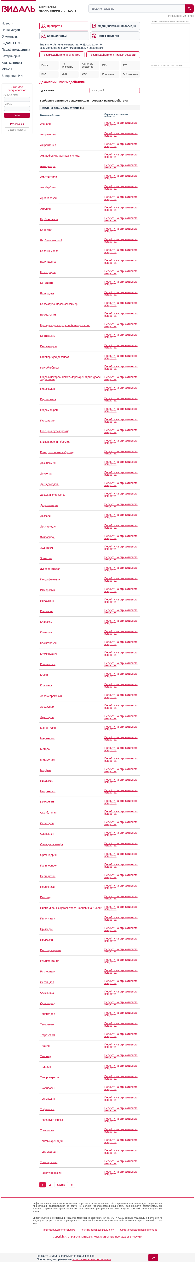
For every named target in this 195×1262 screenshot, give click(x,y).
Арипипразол (48, 198)
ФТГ (125, 65)
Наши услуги (11, 30)
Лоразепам (47, 706)
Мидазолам (47, 759)
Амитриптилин (49, 176)
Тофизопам (47, 1109)
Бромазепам (48, 314)
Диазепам (46, 473)
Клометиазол (48, 643)
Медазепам (47, 738)
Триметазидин (49, 1151)
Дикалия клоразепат (53, 494)
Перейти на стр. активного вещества (121, 124)
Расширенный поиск (181, 15)
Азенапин (46, 123)
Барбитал (46, 229)
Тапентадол (47, 1013)
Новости (8, 23)
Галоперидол (48, 346)
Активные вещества (87, 65)
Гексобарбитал (49, 367)
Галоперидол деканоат (54, 357)
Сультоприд (47, 1003)
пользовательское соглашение (91, 1259)
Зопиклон (46, 558)
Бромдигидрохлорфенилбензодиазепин (65, 325)
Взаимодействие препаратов (62, 54)
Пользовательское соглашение (58, 1229)
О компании (10, 36)
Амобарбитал (48, 187)
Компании (108, 74)
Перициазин (47, 876)
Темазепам (47, 1024)
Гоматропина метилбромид (57, 452)
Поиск (44, 65)
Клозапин (46, 632)
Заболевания (130, 74)
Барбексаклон (49, 219)
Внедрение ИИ (12, 75)
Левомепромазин (51, 696)
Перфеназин (48, 886)
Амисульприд (48, 166)
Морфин (45, 770)
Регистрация (17, 124)
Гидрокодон (47, 388)
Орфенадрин (48, 854)
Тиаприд (45, 1056)
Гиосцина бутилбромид (54, 431)
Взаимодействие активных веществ (113, 54)
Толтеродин (47, 1098)
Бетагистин (47, 282)
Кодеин (44, 674)
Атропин (45, 208)
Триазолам (47, 1130)
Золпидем (46, 547)
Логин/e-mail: (11, 95)
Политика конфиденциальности (97, 1229)
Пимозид (45, 897)
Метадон (45, 749)
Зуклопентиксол (50, 568)
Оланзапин (47, 833)
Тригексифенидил (51, 1141)
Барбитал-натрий (51, 240)
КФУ (104, 65)
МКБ (64, 74)
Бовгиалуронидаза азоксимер (58, 304)
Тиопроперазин (49, 1077)
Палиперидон (48, 865)
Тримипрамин (48, 1162)
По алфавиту (67, 65)
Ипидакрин (47, 600)
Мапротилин (48, 727)
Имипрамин (47, 590)
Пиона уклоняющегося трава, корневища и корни (71, 907)
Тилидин (45, 1066)
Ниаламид (46, 780)
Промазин (46, 939)
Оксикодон (47, 823)
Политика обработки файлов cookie (137, 1229)
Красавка (46, 685)
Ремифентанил (49, 960)
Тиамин (45, 1045)
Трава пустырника (51, 1119)
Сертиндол (47, 982)
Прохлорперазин (50, 950)
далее (61, 1184)
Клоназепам (47, 664)
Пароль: (8, 104)
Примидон (46, 929)
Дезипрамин (48, 462)
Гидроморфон (49, 409)
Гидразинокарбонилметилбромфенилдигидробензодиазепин (71, 378)
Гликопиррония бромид (55, 441)
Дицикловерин (49, 505)
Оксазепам (47, 802)
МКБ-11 (7, 69)
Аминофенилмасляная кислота (59, 155)
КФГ (43, 74)
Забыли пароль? (17, 129)
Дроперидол (48, 526)
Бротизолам (47, 335)
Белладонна (48, 261)
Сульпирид (47, 992)
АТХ (84, 74)
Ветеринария (11, 56)
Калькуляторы (12, 62)
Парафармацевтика (16, 49)
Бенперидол (48, 272)
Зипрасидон (47, 537)
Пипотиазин (47, 918)
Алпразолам (48, 134)
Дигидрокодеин (49, 484)
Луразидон (47, 717)
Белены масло (49, 251)
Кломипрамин (49, 653)
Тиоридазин (47, 1088)
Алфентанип (48, 145)
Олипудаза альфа (51, 844)
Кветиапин (46, 611)
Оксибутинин (48, 812)
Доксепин (46, 515)
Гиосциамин (47, 420)
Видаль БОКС (11, 43)
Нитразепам (47, 791)
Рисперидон (47, 971)
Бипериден (47, 293)
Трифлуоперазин (50, 1172)
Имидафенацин (50, 579)
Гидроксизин (48, 399)
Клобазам (46, 621)
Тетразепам (47, 1035)
